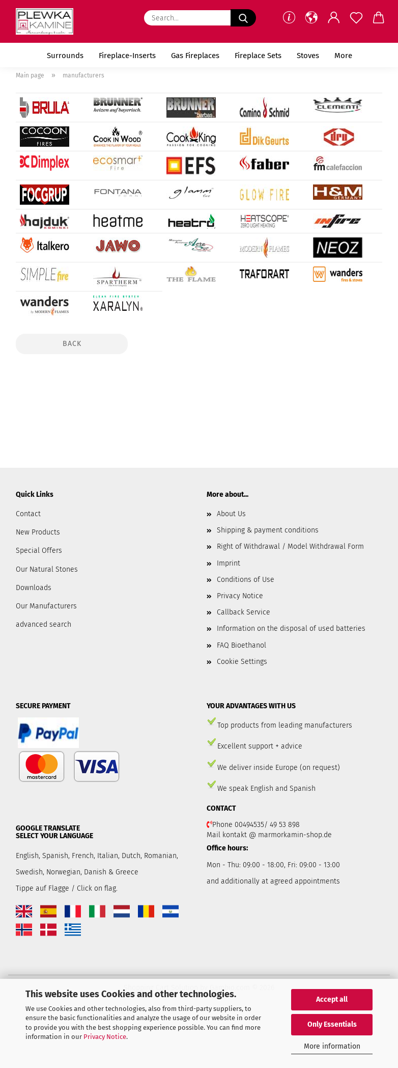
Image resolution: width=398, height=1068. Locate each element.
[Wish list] (356, 18)
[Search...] (243, 17)
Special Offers (39, 550)
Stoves (308, 55)
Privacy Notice (104, 1036)
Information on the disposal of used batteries (291, 628)
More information (332, 1046)
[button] (311, 18)
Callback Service (243, 612)
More (343, 55)
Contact (28, 514)
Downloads (33, 587)
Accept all (332, 999)
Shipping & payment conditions (268, 530)
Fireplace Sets (258, 55)
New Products (38, 532)
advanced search (43, 624)
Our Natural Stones (47, 569)
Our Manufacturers (46, 606)
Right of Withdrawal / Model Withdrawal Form (290, 546)
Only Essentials (332, 1024)
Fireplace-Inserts (127, 55)
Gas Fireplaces (195, 55)
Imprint (228, 563)
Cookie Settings (242, 661)
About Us (231, 514)
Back (72, 343)
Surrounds (65, 55)
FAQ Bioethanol (241, 645)
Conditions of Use (245, 579)
